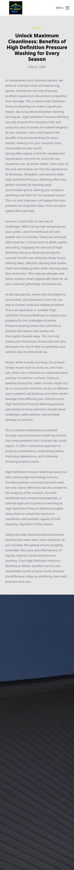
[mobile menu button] (67, 8)
